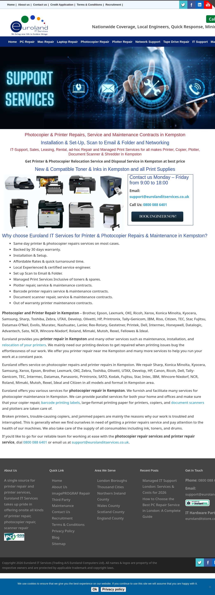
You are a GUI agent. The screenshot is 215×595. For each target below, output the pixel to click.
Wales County (108, 505)
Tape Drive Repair (176, 41)
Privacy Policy (63, 531)
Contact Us (61, 511)
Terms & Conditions (89, 4)
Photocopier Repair (95, 41)
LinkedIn (200, 5)
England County (110, 518)
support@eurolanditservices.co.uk (159, 196)
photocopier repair (19, 521)
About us (24, 4)
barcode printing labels (60, 402)
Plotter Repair (122, 41)
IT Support (200, 41)
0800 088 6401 (155, 204)
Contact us (40, 4)
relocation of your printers (24, 344)
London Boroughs (112, 480)
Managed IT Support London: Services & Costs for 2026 (160, 486)
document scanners (187, 402)
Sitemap (59, 543)
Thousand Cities (110, 486)
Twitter (183, 5)
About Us (59, 486)
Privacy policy (113, 589)
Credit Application (61, 4)
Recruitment (113, 4)
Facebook (191, 5)
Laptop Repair (67, 41)
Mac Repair (45, 41)
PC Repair (27, 41)
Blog (56, 537)
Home (11, 4)
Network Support (148, 41)
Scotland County (111, 511)
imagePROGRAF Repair (71, 493)
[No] (210, 587)
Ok (95, 589)
